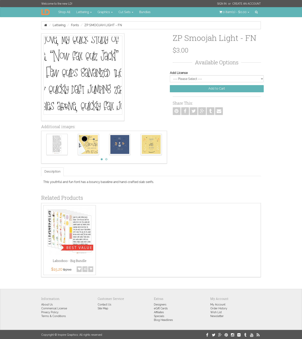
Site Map (103, 308)
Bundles (145, 12)
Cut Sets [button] (125, 12)
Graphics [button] (105, 12)
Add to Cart (216, 88)
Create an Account (246, 3)
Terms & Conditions (53, 316)
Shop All (64, 12)
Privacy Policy (50, 312)
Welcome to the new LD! (56, 3)
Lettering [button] (84, 12)
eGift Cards (161, 308)
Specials (159, 316)
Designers (160, 304)
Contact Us (104, 304)
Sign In (221, 3)
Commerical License (54, 308)
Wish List (216, 312)
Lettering (59, 25)
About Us (47, 304)
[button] (234, 12)
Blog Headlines (163, 319)
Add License (179, 73)
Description (52, 171)
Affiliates (159, 312)
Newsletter (217, 316)
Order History (218, 308)
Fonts (75, 25)
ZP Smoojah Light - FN (103, 25)
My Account (217, 304)
